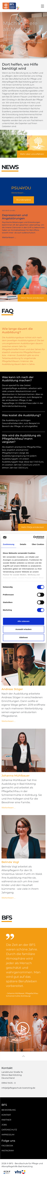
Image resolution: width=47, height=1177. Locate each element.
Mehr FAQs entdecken (32, 527)
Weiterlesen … (23, 193)
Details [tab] (23, 544)
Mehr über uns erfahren (32, 154)
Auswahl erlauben (23, 629)
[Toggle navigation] (42, 6)
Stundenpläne (23, 200)
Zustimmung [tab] (8, 544)
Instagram (8, 1150)
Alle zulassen (23, 621)
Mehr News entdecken (32, 298)
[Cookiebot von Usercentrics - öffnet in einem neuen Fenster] (33, 537)
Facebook (7, 1145)
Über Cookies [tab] (38, 544)
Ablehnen (23, 637)
